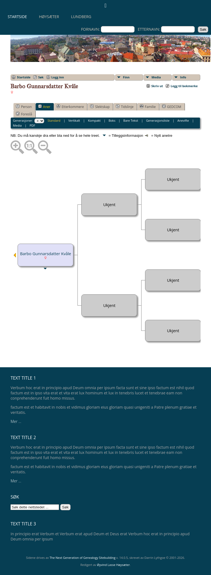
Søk (41, 77)
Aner (44, 106)
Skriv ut (157, 86)
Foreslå (24, 114)
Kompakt (94, 120)
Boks (112, 120)
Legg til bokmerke (184, 86)
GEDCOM (171, 106)
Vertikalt (74, 120)
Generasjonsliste (158, 120)
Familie (148, 106)
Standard (54, 120)
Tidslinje (125, 106)
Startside (17, 16)
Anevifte (183, 120)
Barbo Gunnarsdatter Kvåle (45, 253)
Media (156, 77)
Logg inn (57, 77)
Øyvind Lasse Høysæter (113, 565)
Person (24, 106)
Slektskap (100, 106)
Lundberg (81, 16)
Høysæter (49, 16)
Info (183, 77)
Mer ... (15, 421)
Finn (126, 77)
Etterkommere (70, 106)
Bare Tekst (130, 120)
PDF (32, 125)
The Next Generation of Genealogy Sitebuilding (82, 558)
